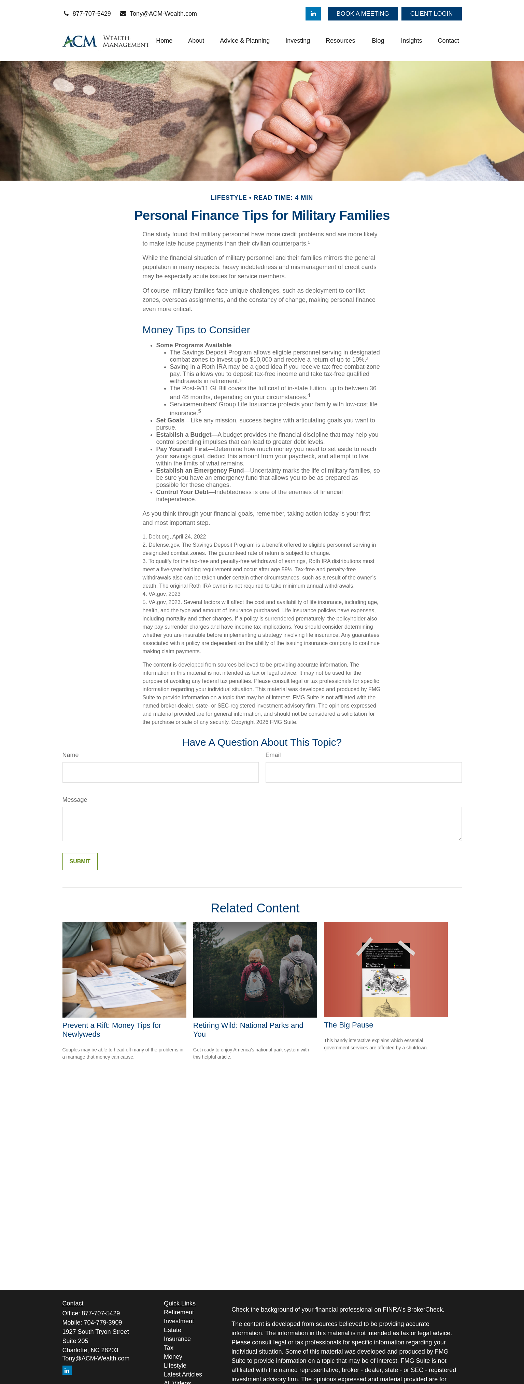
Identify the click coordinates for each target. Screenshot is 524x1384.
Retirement (179, 1312)
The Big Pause (348, 1025)
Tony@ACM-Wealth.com (158, 13)
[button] (164, 40)
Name (70, 755)
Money (173, 1356)
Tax (168, 1347)
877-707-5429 (86, 13)
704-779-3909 (103, 1322)
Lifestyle (175, 1365)
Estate (172, 1330)
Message (74, 799)
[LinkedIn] (313, 13)
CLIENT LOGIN (431, 13)
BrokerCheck (425, 1309)
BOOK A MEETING (363, 13)
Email (273, 755)
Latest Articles (183, 1374)
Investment (179, 1321)
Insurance (177, 1339)
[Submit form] (80, 861)
